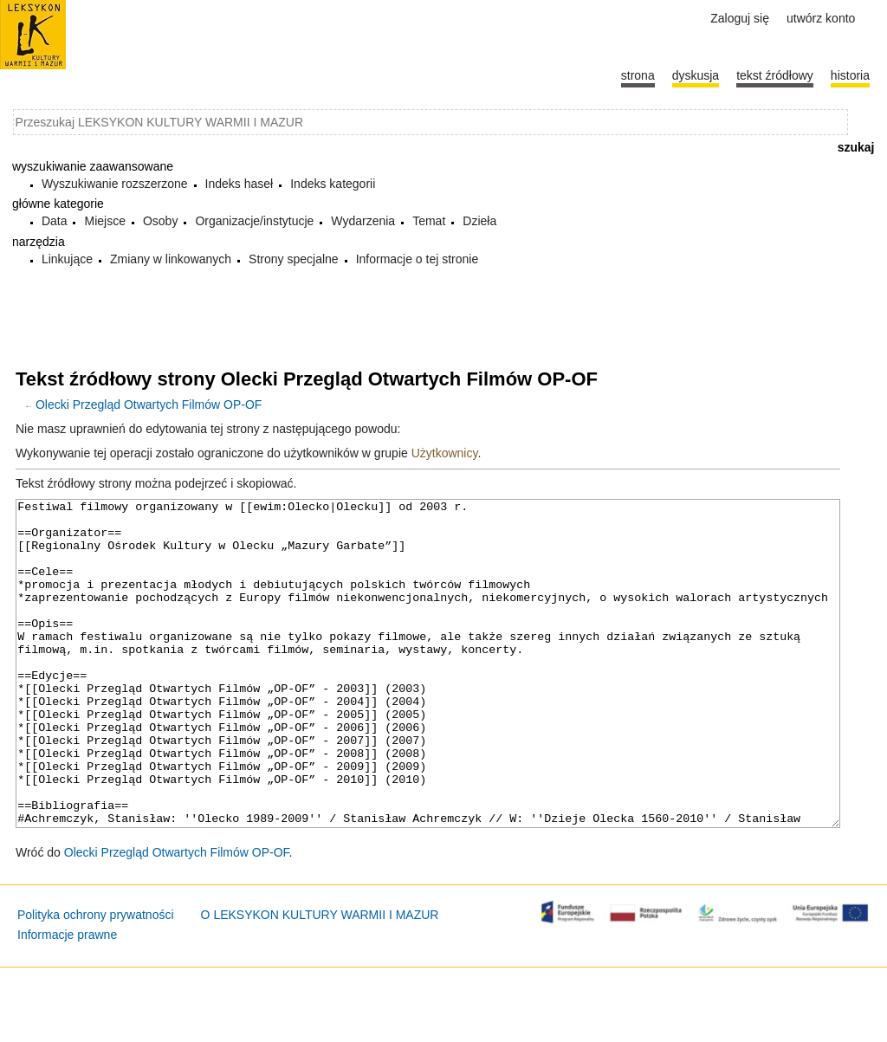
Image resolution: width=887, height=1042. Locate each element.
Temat (428, 221)
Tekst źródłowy (774, 75)
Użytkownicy (444, 453)
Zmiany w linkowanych (170, 259)
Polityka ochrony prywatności (95, 980)
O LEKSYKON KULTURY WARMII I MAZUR (320, 980)
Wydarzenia (363, 221)
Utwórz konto (821, 18)
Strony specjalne (294, 259)
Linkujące (67, 259)
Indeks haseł (239, 184)
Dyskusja (695, 75)
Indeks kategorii (332, 184)
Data (55, 221)
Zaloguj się (739, 18)
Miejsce (104, 221)
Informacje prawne (67, 999)
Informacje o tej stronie (417, 259)
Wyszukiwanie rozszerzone (115, 184)
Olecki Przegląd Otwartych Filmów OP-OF (149, 404)
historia (850, 75)
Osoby (160, 221)
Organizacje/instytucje (254, 221)
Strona (638, 75)
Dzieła (479, 221)
